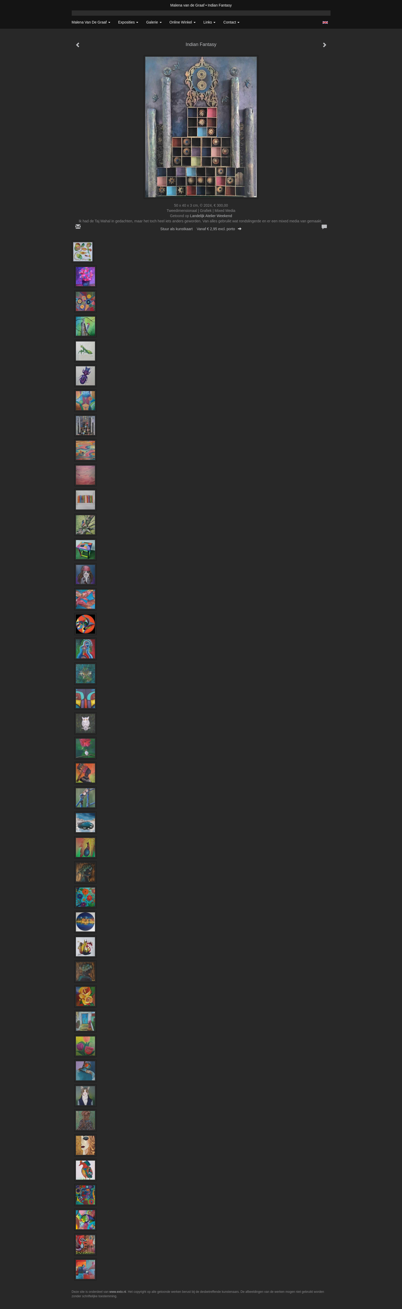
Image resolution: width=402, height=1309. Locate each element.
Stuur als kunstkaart (201, 229)
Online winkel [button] (183, 22)
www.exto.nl (117, 1292)
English (325, 22)
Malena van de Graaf (187, 5)
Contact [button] (231, 22)
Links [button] (209, 22)
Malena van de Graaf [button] (91, 22)
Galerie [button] (153, 22)
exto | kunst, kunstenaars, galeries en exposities (86, 5)
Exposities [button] (128, 22)
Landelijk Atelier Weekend (211, 216)
